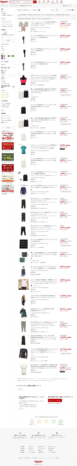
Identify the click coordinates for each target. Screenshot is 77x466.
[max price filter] (11, 38)
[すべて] (1, 118)
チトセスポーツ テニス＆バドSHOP (39, 360)
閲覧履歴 (52, 2)
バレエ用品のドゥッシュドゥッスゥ (39, 31)
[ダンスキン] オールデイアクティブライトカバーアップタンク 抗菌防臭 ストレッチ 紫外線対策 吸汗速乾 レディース (44, 268)
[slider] (1, 35)
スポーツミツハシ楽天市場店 (38, 247)
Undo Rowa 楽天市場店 (37, 372)
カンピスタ (34, 41)
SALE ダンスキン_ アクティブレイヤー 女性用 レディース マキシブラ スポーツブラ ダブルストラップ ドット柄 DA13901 (44, 77)
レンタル (3, 50)
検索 (7, 40)
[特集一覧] (40, 450)
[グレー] (4, 56)
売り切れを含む (5, 106)
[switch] (13, 86)
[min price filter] (4, 38)
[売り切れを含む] (1, 106)
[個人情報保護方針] (27, 458)
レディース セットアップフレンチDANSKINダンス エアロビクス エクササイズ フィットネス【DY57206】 (44, 146)
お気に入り (57, 2)
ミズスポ (34, 100)
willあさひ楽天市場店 (36, 274)
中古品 (2, 48)
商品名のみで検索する (6, 120)
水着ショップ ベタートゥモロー (39, 193)
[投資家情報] (34, 458)
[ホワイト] (6, 56)
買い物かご (39, 2)
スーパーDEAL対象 (5, 103)
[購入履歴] (22, 452)
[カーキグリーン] (9, 56)
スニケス (34, 303)
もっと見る (21, 408)
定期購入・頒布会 (5, 105)
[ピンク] (11, 56)
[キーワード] (7, 116)
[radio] (1, 11)
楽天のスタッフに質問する (55, 400)
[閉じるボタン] (74, 15)
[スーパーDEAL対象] (1, 103)
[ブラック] (2, 56)
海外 (5, 70)
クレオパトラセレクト (36, 291)
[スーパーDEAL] (32, 452)
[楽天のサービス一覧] (52, 446)
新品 (2, 46)
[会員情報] (22, 446)
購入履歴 (61, 2)
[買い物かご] (23, 448)
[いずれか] (6, 118)
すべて (3, 118)
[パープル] (2, 58)
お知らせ (43, 2)
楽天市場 (4, 2)
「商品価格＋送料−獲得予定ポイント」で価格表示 (26, 10)
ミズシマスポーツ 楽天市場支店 (39, 127)
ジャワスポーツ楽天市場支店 (38, 85)
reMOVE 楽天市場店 (36, 343)
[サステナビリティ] (42, 458)
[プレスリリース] (50, 458)
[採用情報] (57, 458)
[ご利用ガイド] (51, 450)
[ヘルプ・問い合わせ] (52, 452)
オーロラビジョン (35, 316)
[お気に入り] (31, 446)
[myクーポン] (31, 448)
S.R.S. (33, 154)
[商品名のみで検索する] (1, 120)
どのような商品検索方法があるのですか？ (28, 404)
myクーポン (48, 2)
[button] (35, 2)
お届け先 (3, 72)
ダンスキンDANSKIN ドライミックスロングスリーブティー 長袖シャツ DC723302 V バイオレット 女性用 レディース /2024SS (44, 187)
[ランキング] (31, 450)
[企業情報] (20, 458)
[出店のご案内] (51, 448)
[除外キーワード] (7, 125)
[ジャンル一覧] (41, 448)
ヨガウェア (20, 389)
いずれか (8, 118)
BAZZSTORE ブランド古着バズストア (40, 208)
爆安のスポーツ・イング (37, 181)
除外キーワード (4, 122)
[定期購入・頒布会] (1, 105)
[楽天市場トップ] (41, 446)
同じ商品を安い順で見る (66, 95)
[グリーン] (13, 56)
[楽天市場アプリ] (41, 452)
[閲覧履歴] (22, 450)
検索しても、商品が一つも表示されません (28, 406)
